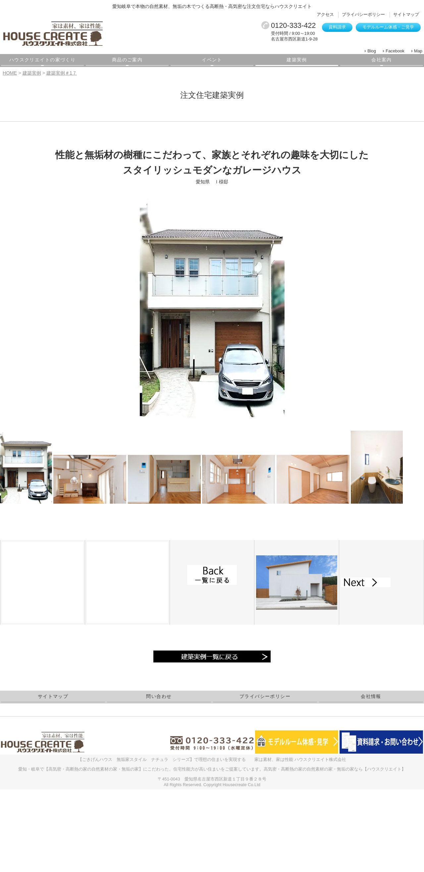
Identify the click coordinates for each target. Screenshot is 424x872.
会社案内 (381, 59)
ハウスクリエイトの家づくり (42, 59)
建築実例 (297, 59)
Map (418, 50)
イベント (212, 59)
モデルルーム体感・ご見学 (388, 27)
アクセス (325, 14)
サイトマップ (406, 14)
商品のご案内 (127, 59)
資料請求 (337, 27)
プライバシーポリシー (363, 14)
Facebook (395, 50)
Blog (371, 50)
